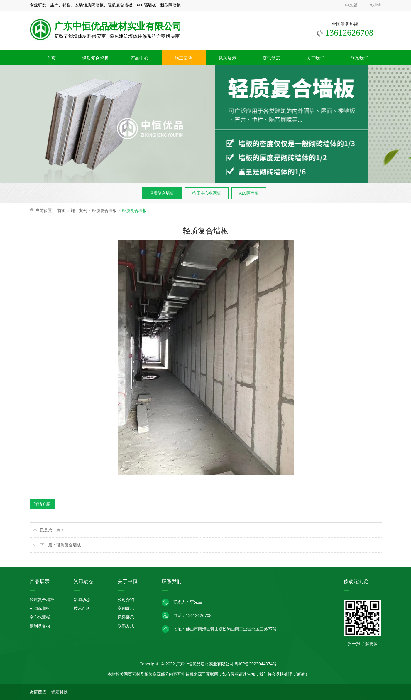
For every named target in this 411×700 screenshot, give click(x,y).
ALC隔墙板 (249, 193)
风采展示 (227, 58)
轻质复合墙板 (95, 58)
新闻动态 (82, 599)
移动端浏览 (356, 581)
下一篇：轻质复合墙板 (60, 545)
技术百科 (82, 608)
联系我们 (359, 58)
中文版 (351, 5)
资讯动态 (271, 58)
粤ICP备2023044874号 (256, 664)
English (374, 5)
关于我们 (315, 58)
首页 (51, 58)
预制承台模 (40, 626)
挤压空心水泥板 (206, 193)
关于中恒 (128, 581)
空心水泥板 (40, 617)
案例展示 (126, 608)
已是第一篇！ (52, 530)
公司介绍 (126, 599)
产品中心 (139, 58)
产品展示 (40, 581)
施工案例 (183, 58)
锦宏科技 (59, 691)
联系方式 (126, 626)
